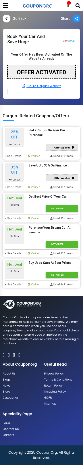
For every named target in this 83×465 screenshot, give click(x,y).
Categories (11, 397)
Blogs (6, 379)
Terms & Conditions (58, 379)
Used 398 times (61, 156)
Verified (34, 156)
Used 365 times (61, 218)
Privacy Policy (54, 373)
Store (6, 391)
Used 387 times (61, 187)
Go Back (14, 18)
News (6, 385)
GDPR (48, 397)
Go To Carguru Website (41, 86)
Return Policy (53, 385)
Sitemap (50, 403)
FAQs (6, 423)
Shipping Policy (55, 391)
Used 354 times (61, 253)
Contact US (11, 429)
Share (70, 18)
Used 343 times (61, 284)
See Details (13, 156)
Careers (8, 435)
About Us (9, 373)
